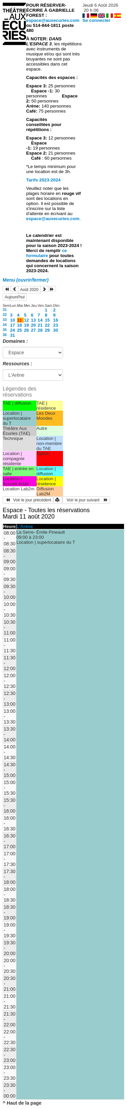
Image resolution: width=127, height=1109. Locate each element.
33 (5, 320)
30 (55, 330)
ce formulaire (46, 253)
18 (19, 325)
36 (5, 335)
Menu (26, 280)
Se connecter (96, 20)
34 (5, 325)
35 (5, 330)
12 (26, 320)
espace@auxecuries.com (52, 20)
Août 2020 (29, 289)
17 (12, 325)
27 (33, 330)
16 (55, 320)
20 (33, 325)
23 (55, 325)
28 (40, 330)
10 (12, 320)
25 (19, 330)
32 (5, 315)
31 (5, 309)
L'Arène (24, 526)
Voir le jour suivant (86, 500)
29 (47, 330)
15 (47, 320)
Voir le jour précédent (28, 500)
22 (47, 325)
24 (12, 330)
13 (33, 320)
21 (40, 325)
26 (26, 330)
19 (26, 325)
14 (40, 320)
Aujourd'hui (15, 297)
